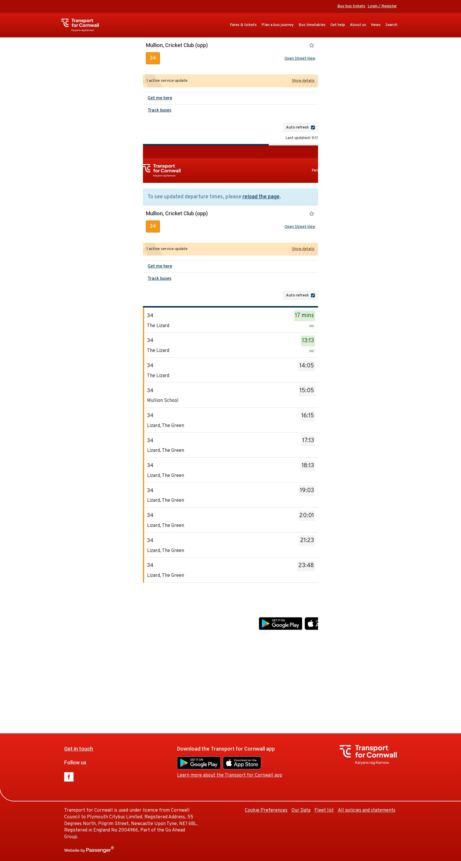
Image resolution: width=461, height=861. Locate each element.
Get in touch (160, 610)
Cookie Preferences (347, 671)
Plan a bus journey (277, 24)
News (376, 24)
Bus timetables (312, 24)
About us (358, 24)
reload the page (261, 197)
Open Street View (299, 58)
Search (391, 24)
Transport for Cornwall (83, 25)
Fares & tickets (243, 24)
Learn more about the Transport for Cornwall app (311, 636)
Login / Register (382, 6)
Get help (337, 24)
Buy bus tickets (351, 6)
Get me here (160, 98)
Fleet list (405, 671)
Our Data (382, 671)
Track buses (159, 110)
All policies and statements (366, 810)
